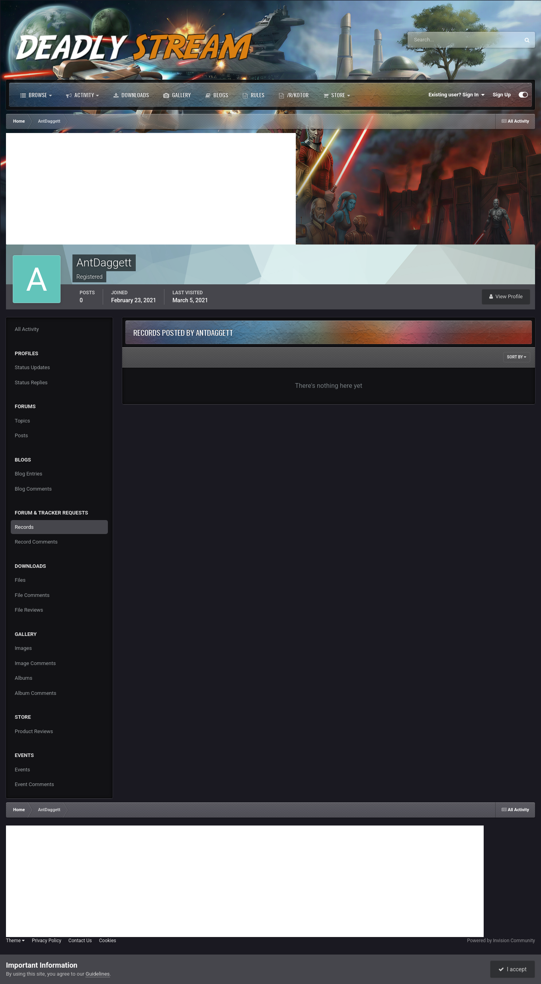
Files (20, 580)
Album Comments (35, 693)
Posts (21, 435)
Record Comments (36, 542)
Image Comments (35, 663)
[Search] (439, 40)
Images (23, 648)
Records (24, 527)
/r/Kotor (293, 95)
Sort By (516, 357)
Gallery (177, 95)
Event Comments (34, 784)
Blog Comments (33, 489)
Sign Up (502, 95)
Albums (23, 678)
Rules (253, 95)
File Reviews (29, 610)
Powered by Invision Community (501, 940)
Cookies (107, 940)
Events (22, 770)
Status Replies (31, 382)
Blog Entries (28, 474)
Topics (22, 421)
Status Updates (32, 367)
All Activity (27, 329)
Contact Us (80, 940)
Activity (82, 95)
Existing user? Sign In (457, 95)
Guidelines (98, 974)
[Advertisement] (151, 189)
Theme (15, 940)
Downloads (131, 95)
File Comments (32, 595)
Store (336, 95)
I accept (512, 969)
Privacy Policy (46, 940)
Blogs (216, 95)
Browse (36, 95)
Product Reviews (34, 731)
